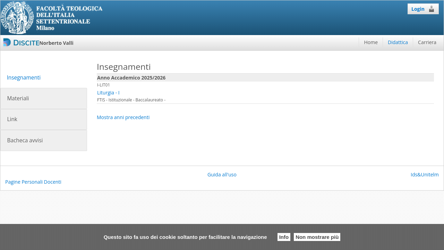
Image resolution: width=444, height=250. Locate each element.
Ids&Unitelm (425, 174)
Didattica (398, 42)
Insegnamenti (24, 77)
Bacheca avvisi (25, 140)
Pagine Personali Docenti (33, 181)
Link (12, 119)
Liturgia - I (108, 92)
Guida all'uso (222, 174)
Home (371, 42)
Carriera (427, 42)
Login (423, 8)
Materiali (18, 98)
